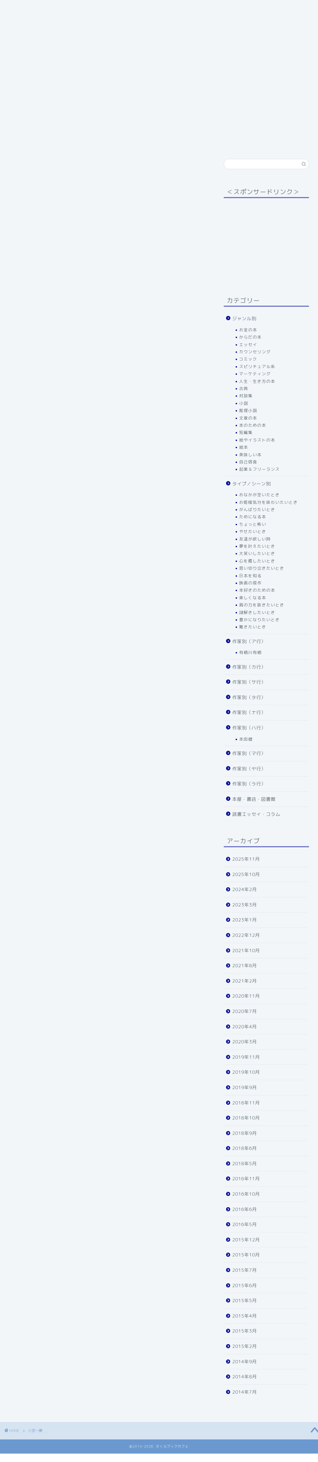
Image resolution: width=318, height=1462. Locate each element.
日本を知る (250, 575)
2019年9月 (244, 1087)
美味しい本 (250, 454)
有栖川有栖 (250, 652)
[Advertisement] (265, 240)
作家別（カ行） (193, 130)
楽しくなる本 (252, 597)
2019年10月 (246, 1072)
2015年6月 (244, 1285)
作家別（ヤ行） (123, 142)
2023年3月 (244, 905)
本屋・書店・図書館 (174, 142)
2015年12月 (246, 1240)
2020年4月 (244, 1027)
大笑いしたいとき (257, 553)
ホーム (20, 130)
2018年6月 (244, 1148)
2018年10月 (246, 1118)
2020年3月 (244, 1042)
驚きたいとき (252, 627)
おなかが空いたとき (259, 494)
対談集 (246, 395)
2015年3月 (244, 1331)
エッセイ (248, 344)
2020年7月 (244, 1011)
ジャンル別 (53, 130)
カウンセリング (255, 352)
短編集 (246, 432)
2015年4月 (244, 1316)
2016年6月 (244, 1209)
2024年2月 (244, 889)
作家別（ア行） (147, 130)
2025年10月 (246, 874)
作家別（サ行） (240, 130)
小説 (243, 403)
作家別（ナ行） (249, 712)
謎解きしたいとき (257, 612)
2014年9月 (244, 1361)
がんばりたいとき (257, 509)
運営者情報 (220, 142)
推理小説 (248, 410)
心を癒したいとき (257, 561)
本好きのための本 (257, 590)
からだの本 (250, 337)
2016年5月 (244, 1224)
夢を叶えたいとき (257, 546)
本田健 (246, 739)
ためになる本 (252, 516)
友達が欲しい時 (255, 539)
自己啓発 (248, 462)
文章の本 (248, 418)
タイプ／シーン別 (98, 130)
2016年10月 (246, 1194)
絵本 (243, 447)
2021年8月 (244, 965)
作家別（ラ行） (249, 784)
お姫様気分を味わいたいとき (268, 502)
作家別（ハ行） (76, 142)
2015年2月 (244, 1346)
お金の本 (248, 330)
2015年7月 (244, 1270)
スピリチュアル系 (257, 366)
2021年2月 (244, 981)
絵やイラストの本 (257, 440)
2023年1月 (244, 920)
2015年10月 (246, 1255)
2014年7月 (244, 1392)
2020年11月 (246, 996)
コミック (248, 359)
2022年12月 (246, 935)
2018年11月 (246, 1103)
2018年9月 (244, 1133)
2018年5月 (244, 1163)
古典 (243, 388)
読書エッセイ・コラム (256, 814)
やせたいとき (252, 531)
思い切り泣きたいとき (261, 568)
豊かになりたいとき (259, 619)
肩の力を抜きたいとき (261, 605)
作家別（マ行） (249, 753)
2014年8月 (244, 1377)
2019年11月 (246, 1057)
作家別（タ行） (29, 142)
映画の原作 (250, 583)
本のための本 (252, 425)
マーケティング (255, 373)
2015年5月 (244, 1300)
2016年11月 (246, 1178)
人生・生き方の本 (257, 381)
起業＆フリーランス (259, 469)
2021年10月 (246, 950)
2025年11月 (246, 859)
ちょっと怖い (252, 524)
